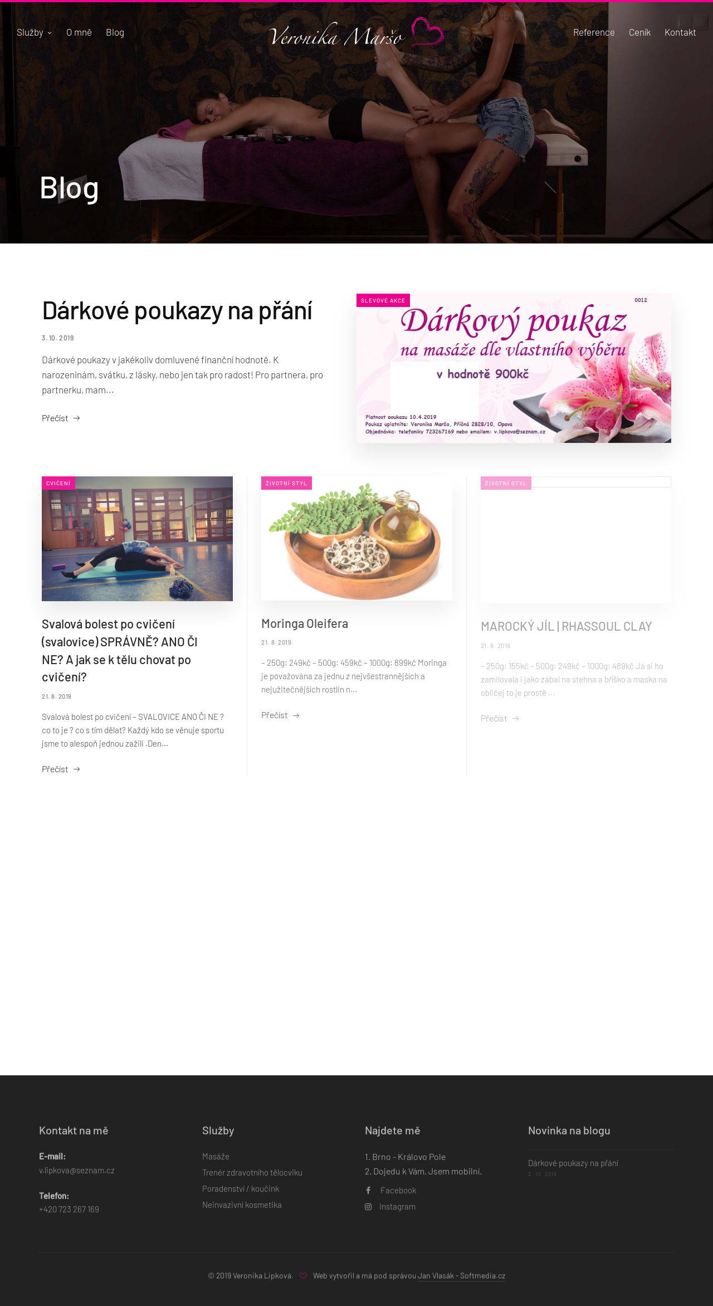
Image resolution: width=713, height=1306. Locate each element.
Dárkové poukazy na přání (177, 309)
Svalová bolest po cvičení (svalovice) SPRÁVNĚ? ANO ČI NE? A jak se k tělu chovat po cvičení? (120, 650)
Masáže (215, 1163)
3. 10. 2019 (58, 338)
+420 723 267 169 (69, 1216)
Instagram (390, 1213)
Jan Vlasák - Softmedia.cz (461, 1278)
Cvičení (58, 483)
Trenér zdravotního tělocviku (252, 1179)
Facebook (391, 1197)
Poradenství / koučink (240, 1195)
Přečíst (55, 417)
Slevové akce (383, 300)
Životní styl (286, 483)
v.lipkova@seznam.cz (77, 1176)
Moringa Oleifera (304, 623)
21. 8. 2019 (57, 696)
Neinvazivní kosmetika (242, 1211)
